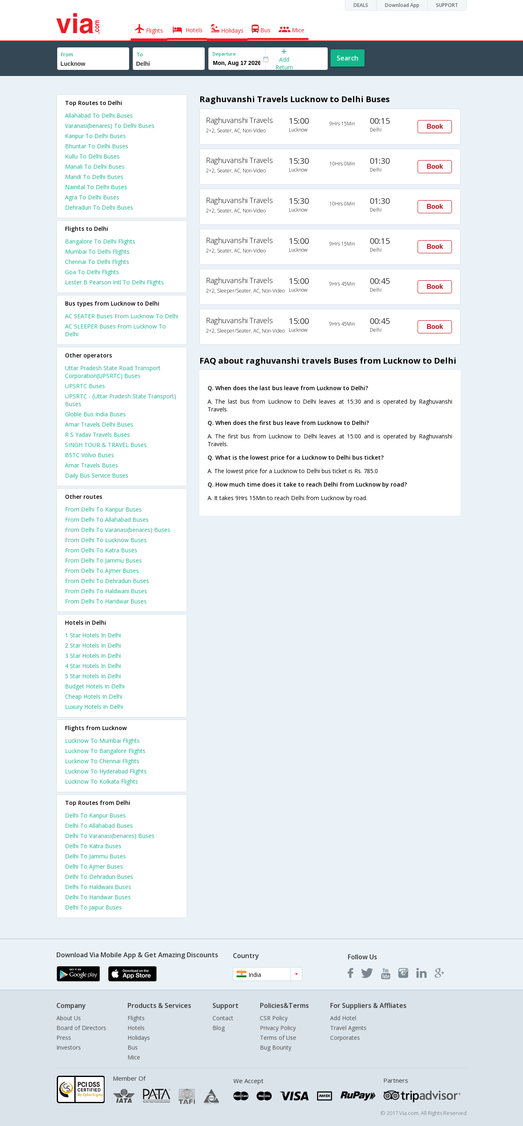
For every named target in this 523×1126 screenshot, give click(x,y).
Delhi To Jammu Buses (95, 856)
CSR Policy (274, 1018)
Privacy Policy (278, 1028)
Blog (218, 1028)
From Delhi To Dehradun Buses (107, 581)
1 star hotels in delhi (93, 635)
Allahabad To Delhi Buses (99, 115)
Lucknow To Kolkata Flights (101, 781)
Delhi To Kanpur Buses (95, 815)
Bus (132, 1047)
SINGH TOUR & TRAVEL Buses (106, 445)
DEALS (360, 5)
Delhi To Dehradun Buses (99, 876)
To (139, 54)
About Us (68, 1018)
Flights (136, 1018)
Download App (402, 5)
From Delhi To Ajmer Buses (102, 570)
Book (435, 126)
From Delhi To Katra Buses (101, 550)
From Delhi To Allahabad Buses (107, 519)
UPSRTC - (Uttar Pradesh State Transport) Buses (120, 400)
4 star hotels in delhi (93, 666)
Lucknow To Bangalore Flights (105, 751)
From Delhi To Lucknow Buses (106, 540)
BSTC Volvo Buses (89, 455)
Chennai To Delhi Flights (97, 262)
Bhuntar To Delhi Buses (96, 146)
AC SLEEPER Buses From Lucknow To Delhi (115, 330)
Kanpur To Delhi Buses (95, 136)
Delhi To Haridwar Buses (98, 897)
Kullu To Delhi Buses (92, 156)
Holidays (138, 1037)
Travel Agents (348, 1028)
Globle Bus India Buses (95, 414)
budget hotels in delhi (95, 686)
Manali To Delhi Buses (95, 166)
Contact (222, 1018)
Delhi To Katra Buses (93, 846)
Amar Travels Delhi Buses (99, 424)
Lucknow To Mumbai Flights (102, 740)
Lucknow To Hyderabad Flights (106, 771)
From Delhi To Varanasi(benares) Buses (117, 530)
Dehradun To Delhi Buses (99, 207)
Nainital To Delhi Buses (96, 187)
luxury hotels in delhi (94, 706)
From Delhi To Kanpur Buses (103, 509)
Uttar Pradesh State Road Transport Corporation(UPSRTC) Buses (113, 372)
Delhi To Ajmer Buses (94, 866)
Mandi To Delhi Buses (94, 177)
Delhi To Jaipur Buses (93, 907)
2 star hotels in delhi (93, 645)
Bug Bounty (275, 1047)
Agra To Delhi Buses (92, 197)
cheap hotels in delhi (93, 696)
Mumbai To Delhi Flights (97, 251)
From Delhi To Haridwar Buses (106, 601)
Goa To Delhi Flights (92, 272)
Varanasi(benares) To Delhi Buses (109, 126)
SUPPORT (447, 5)
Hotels (136, 1028)
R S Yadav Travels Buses (97, 434)
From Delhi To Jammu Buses (103, 560)
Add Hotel (343, 1018)
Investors (68, 1047)
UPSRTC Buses (85, 386)
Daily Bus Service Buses (96, 475)
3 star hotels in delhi (93, 655)
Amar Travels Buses (91, 465)
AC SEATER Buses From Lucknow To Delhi (121, 316)
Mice (133, 1057)
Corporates (345, 1037)
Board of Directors (81, 1028)
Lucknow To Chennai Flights (102, 761)
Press (63, 1037)
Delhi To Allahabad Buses (99, 825)
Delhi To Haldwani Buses (98, 887)
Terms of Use (278, 1037)
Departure (224, 54)
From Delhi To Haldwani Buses (106, 591)
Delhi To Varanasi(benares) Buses (109, 836)
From (67, 54)
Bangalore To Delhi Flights (100, 241)
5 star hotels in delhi (93, 676)
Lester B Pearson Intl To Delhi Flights (114, 282)
